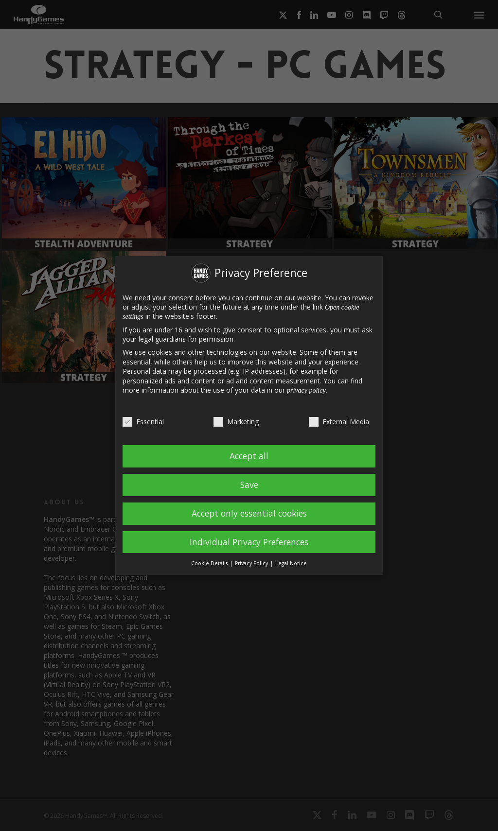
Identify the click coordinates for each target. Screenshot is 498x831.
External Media (339, 421)
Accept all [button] (249, 456)
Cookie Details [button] (210, 563)
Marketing (236, 421)
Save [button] (249, 484)
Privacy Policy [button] (252, 563)
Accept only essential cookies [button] (249, 513)
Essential (143, 421)
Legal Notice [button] (291, 563)
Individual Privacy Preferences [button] (249, 542)
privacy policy (306, 390)
